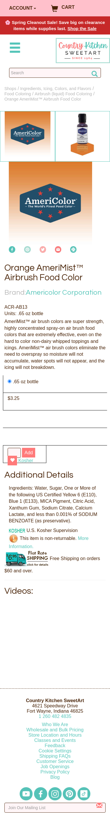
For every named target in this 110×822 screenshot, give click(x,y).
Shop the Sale (82, 28)
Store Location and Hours (55, 735)
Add (28, 452)
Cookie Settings (54, 750)
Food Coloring (17, 93)
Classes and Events (55, 740)
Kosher (25, 460)
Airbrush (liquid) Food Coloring (63, 93)
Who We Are (55, 724)
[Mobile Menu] (14, 48)
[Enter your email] (55, 808)
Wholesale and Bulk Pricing (55, 729)
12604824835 (55, 716)
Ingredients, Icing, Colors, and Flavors (55, 88)
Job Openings (55, 766)
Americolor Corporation (63, 292)
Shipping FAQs (55, 756)
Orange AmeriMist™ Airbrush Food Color (42, 99)
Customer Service (55, 761)
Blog (55, 777)
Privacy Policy (55, 771)
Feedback (55, 745)
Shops (10, 88)
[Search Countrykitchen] (55, 73)
